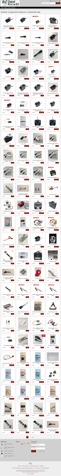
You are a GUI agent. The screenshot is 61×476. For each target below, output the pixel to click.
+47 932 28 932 (37, 468)
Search (58, 3)
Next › (33, 437)
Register (5, 7)
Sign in (9, 7)
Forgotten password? (42, 451)
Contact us (13, 7)
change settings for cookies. (34, 472)
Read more (28, 472)
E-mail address (33, 443)
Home (2, 7)
